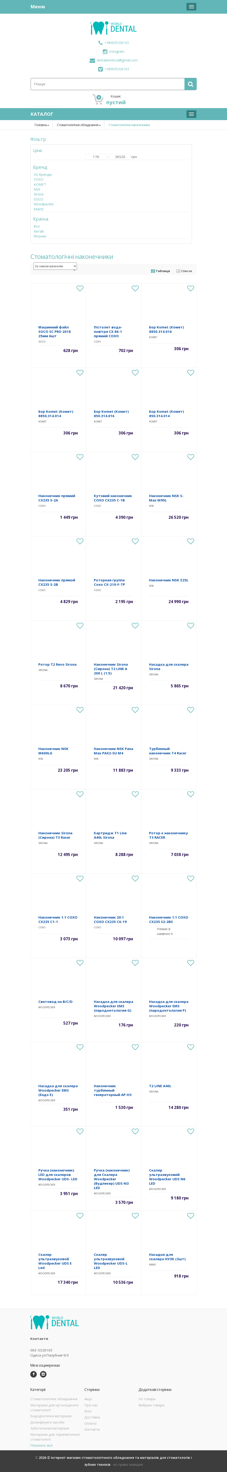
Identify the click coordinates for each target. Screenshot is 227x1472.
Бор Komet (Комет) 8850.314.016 (166, 329)
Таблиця (160, 271)
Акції (88, 1398)
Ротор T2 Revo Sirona (57, 664)
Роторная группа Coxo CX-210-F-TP (109, 582)
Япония (40, 236)
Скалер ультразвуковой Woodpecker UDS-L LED (111, 1261)
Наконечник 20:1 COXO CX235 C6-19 (110, 919)
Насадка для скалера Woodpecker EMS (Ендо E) (58, 1090)
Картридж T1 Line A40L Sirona (110, 835)
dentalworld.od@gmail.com (114, 60)
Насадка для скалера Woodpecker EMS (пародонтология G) (113, 1006)
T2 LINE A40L (160, 1086)
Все (37, 226)
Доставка (92, 1417)
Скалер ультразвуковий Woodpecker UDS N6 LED (167, 1177)
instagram (113, 51)
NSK (37, 189)
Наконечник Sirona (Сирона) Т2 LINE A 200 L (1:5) (111, 668)
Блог (88, 1411)
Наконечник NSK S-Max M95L (166, 497)
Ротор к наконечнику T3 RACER (168, 835)
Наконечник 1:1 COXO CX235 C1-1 (57, 919)
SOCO (38, 199)
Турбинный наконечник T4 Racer (168, 750)
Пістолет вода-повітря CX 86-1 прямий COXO (108, 331)
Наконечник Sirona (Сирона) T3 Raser (55, 835)
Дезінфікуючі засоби (47, 1422)
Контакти (92, 1429)
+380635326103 (113, 42)
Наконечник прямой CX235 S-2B (56, 582)
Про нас (91, 1405)
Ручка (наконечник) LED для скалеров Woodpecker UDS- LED (57, 1174)
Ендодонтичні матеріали (50, 1416)
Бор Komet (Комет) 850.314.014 (166, 413)
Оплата (90, 1423)
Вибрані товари (151, 1405)
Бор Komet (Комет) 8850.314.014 (55, 413)
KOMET (40, 184)
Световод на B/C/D (55, 1001)
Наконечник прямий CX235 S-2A (56, 497)
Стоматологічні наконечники (129, 124)
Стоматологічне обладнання (77, 124)
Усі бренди (43, 174)
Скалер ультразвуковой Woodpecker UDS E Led (55, 1261)
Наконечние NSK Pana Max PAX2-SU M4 (113, 750)
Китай (39, 231)
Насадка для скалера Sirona (168, 666)
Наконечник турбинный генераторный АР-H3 (113, 1090)
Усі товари (147, 1398)
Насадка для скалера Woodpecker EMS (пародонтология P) (168, 1006)
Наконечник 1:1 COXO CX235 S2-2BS (168, 919)
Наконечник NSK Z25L (168, 580)
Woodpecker (44, 204)
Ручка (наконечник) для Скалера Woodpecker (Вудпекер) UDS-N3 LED (112, 1179)
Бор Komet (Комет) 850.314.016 (111, 413)
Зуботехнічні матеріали (49, 1428)
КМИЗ (38, 209)
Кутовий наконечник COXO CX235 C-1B (113, 497)
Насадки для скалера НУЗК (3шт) (167, 1256)
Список (184, 271)
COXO (38, 179)
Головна (40, 124)
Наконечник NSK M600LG (53, 750)
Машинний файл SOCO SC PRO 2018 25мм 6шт (54, 331)
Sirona (38, 194)
